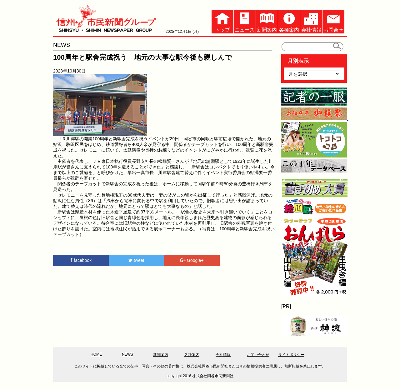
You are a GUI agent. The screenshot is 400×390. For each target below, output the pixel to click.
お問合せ (333, 21)
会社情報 (311, 21)
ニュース (245, 21)
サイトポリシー (291, 354)
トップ (222, 21)
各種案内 (289, 21)
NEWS (127, 354)
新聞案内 (267, 21)
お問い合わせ (258, 354)
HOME (96, 354)
